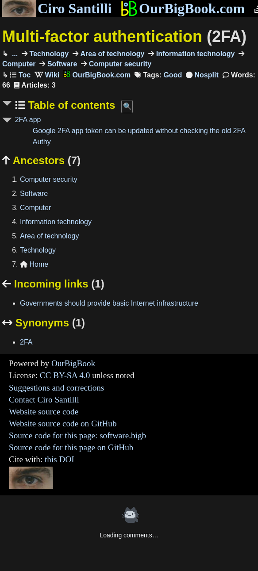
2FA (26, 342)
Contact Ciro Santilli (44, 399)
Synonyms (43, 323)
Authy (42, 142)
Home (34, 264)
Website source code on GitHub (63, 423)
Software (61, 64)
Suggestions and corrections (56, 387)
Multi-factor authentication (124, 36)
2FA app (28, 119)
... (14, 53)
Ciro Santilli (57, 8)
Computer (35, 207)
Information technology (194, 53)
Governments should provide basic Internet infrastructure (109, 303)
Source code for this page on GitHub (71, 447)
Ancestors (41, 160)
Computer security (119, 64)
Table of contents (70, 105)
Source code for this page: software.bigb (77, 435)
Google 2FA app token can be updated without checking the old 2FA (139, 130)
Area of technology (111, 53)
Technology (48, 53)
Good (172, 75)
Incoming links (53, 284)
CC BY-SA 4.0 (65, 375)
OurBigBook (73, 363)
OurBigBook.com (182, 8)
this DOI (59, 459)
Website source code (43, 411)
